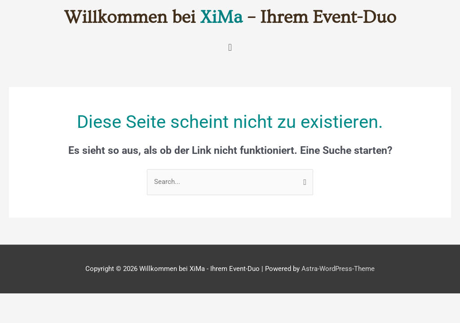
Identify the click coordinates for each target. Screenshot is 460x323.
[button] (230, 47)
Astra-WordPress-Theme (338, 269)
